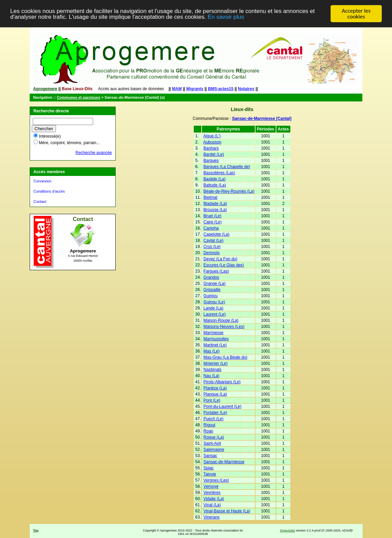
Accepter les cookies (356, 13)
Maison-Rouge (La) (220, 320)
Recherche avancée (93, 152)
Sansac (210, 455)
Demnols (211, 252)
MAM (177, 88)
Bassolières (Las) (219, 172)
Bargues (211, 160)
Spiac (208, 468)
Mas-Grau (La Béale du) (225, 357)
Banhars (211, 148)
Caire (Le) (212, 222)
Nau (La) (211, 375)
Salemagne (213, 449)
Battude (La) (214, 185)
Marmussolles (216, 338)
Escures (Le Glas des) (223, 265)
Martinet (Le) (215, 345)
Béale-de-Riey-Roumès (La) (228, 191)
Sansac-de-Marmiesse (223, 461)
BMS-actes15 (220, 88)
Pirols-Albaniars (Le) (222, 382)
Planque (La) (215, 394)
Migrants (194, 88)
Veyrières (211, 492)
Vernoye (210, 486)
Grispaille (211, 289)
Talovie (209, 474)
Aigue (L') (212, 136)
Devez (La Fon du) (220, 259)
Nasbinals (212, 369)
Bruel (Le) (212, 215)
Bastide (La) (214, 179)
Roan (208, 431)
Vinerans (211, 517)
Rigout (209, 425)
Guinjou (210, 295)
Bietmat (210, 197)
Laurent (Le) (214, 314)
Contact (39, 201)
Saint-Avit (212, 443)
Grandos (211, 277)
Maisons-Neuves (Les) (223, 326)
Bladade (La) (215, 203)
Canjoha (211, 228)
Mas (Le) (211, 351)
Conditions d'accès (49, 191)
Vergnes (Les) (216, 480)
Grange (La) (214, 283)
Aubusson (212, 142)
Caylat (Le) (213, 240)
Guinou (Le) (214, 302)
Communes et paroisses (78, 97)
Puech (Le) (213, 418)
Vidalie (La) (213, 498)
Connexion (42, 181)
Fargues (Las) (216, 271)
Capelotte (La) (216, 234)
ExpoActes (287, 530)
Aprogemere (45, 88)
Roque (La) (213, 437)
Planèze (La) (215, 388)
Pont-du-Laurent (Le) (222, 406)
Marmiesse (213, 332)
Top (36, 530)
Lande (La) (213, 308)
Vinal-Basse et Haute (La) (226, 511)
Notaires (246, 88)
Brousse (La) (215, 209)
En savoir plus (226, 16)
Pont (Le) (211, 400)
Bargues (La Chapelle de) (226, 166)
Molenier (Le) (215, 363)
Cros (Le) (211, 246)
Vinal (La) (212, 504)
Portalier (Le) (215, 412)
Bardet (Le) (213, 154)
